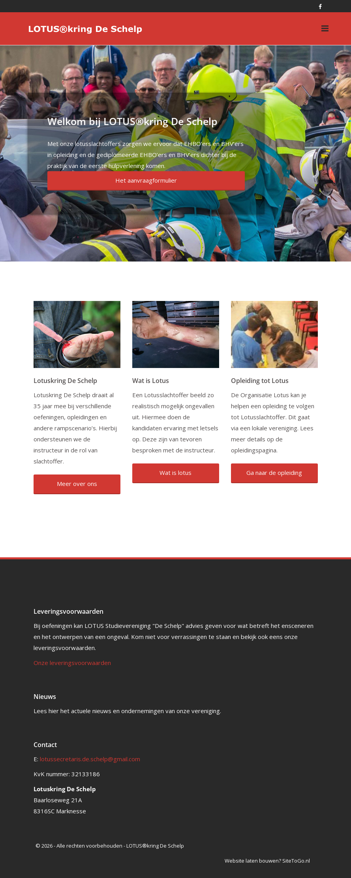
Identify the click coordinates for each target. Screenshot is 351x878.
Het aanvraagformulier (146, 180)
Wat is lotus (175, 472)
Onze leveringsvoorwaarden (72, 663)
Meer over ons (77, 484)
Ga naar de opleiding (274, 472)
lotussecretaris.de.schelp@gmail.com (90, 759)
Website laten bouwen (252, 860)
